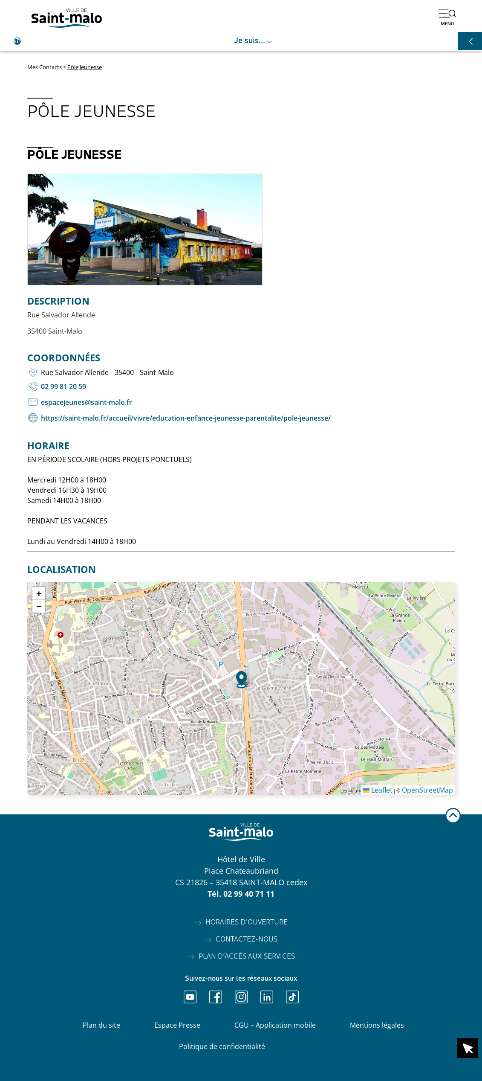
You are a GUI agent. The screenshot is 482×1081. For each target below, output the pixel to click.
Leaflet (378, 790)
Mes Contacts (44, 67)
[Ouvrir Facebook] (215, 997)
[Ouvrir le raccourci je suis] (241, 41)
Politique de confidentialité (222, 1046)
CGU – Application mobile (275, 1025)
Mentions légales (377, 1025)
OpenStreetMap (427, 790)
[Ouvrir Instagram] (241, 997)
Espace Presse (177, 1025)
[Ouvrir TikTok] (292, 997)
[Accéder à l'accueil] (67, 18)
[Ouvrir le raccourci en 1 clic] (467, 1048)
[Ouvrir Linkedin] (266, 997)
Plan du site (101, 1025)
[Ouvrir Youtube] (190, 997)
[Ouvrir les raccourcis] (470, 41)
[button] (241, 680)
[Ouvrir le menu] (447, 17)
